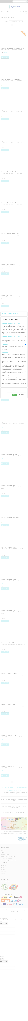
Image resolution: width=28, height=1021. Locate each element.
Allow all (14, 412)
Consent (5, 336)
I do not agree (22, 412)
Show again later (12, 408)
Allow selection (21, 408)
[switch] (25, 353)
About (16, 336)
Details (11, 336)
